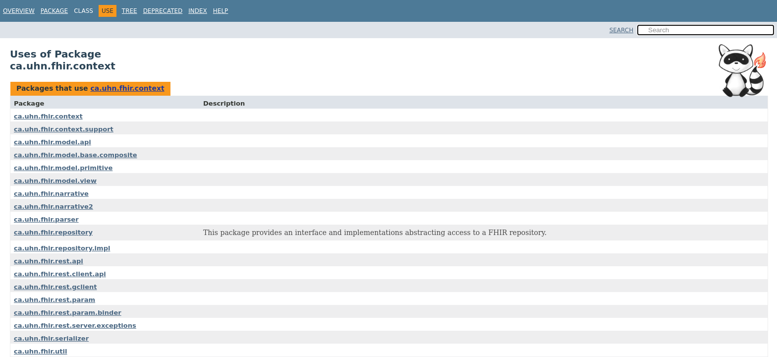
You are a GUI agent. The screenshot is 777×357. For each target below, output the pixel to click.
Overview (19, 10)
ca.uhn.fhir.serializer (51, 338)
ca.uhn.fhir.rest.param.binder (67, 312)
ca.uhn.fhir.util (40, 351)
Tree (129, 10)
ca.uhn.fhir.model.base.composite (75, 155)
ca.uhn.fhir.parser (46, 219)
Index (197, 10)
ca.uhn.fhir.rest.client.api (60, 274)
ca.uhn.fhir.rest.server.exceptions (75, 325)
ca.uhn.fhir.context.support (63, 129)
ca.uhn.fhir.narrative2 (53, 206)
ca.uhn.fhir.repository (53, 232)
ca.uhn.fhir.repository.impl (62, 248)
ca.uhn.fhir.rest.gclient (55, 287)
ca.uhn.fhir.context (127, 88)
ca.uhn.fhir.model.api (52, 142)
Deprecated (163, 10)
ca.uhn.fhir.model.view (55, 180)
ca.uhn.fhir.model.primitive (63, 168)
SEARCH (622, 30)
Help (220, 10)
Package (54, 10)
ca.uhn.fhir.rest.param (54, 299)
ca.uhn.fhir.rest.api (48, 261)
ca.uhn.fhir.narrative (51, 193)
